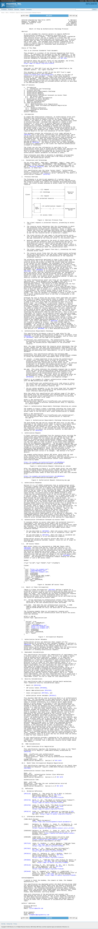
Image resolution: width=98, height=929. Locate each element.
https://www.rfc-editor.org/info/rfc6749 (48, 803)
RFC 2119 (57, 795)
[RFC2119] (32, 167)
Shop (86, 1)
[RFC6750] (27, 135)
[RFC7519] (27, 548)
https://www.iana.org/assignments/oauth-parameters (52, 822)
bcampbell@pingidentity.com (39, 915)
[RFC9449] (29, 337)
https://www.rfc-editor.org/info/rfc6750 (48, 809)
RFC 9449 (51, 874)
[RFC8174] (40, 167)
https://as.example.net (39, 569)
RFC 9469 (25, 15)
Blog (96, 1)
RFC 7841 (64, 58)
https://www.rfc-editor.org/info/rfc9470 (39, 63)
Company (29, 9)
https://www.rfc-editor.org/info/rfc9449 (60, 875)
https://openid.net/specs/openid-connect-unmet (50, 839)
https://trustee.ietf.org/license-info (39, 75)
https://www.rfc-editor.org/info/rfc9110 (48, 869)
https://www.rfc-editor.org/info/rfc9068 (52, 862)
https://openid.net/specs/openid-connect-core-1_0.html (53, 828)
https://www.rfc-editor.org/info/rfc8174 (56, 814)
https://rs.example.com (39, 572)
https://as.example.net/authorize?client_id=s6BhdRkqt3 (44, 462)
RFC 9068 (48, 861)
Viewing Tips (9, 923)
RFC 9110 (59, 866)
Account (82, 1)
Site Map (3, 923)
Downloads (91, 1)
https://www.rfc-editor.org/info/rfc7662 (48, 851)
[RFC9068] (39, 270)
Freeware (4, 9)
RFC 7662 (35, 850)
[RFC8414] (27, 644)
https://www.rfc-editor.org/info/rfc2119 (48, 797)
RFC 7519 (41, 845)
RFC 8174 (54, 813)
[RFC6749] (46, 174)
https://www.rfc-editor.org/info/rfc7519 (48, 846)
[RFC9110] (29, 377)
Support (22, 9)
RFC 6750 (60, 806)
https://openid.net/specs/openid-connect (59, 833)
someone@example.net (38, 571)
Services (16, 9)
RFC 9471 (72, 15)
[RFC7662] (27, 271)
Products (10, 9)
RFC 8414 (60, 855)
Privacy (15, 923)
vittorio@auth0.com (36, 908)
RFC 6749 (35, 801)
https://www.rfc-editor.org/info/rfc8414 (48, 857)
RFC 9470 (58, 760)
